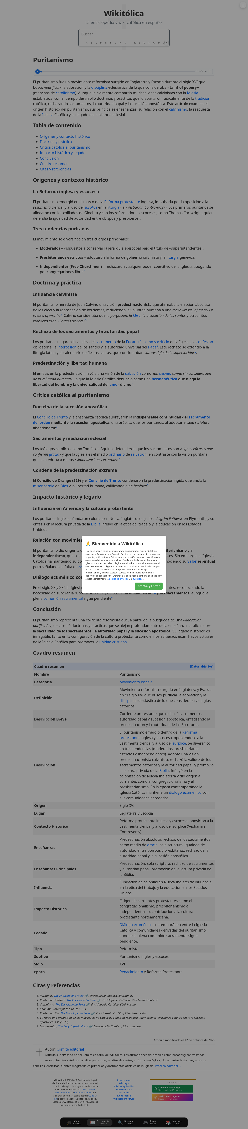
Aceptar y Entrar (149, 586)
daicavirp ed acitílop (118, 578)
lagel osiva (138, 578)
